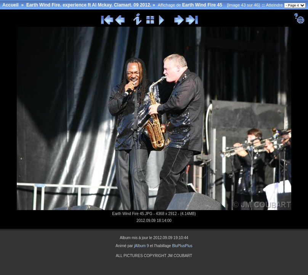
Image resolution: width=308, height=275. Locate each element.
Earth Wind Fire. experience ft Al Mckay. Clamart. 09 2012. (88, 5)
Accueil (10, 5)
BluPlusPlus (182, 246)
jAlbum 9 (141, 246)
